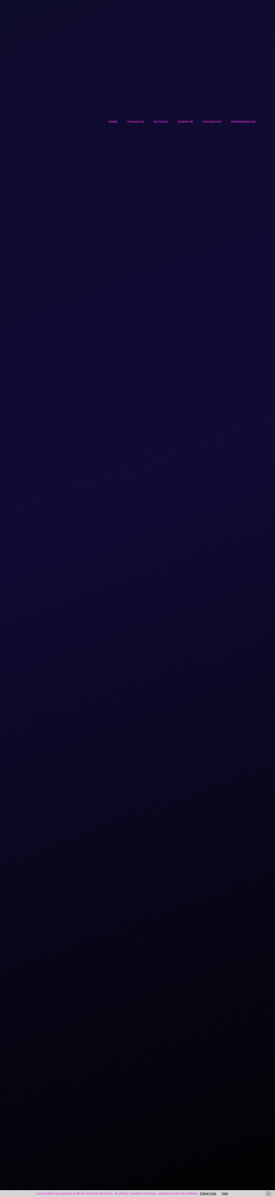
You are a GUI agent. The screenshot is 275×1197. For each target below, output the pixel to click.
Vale (225, 1193)
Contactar (212, 121)
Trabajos (135, 121)
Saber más (208, 1193)
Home (113, 121)
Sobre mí (185, 121)
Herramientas (243, 121)
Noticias (161, 121)
